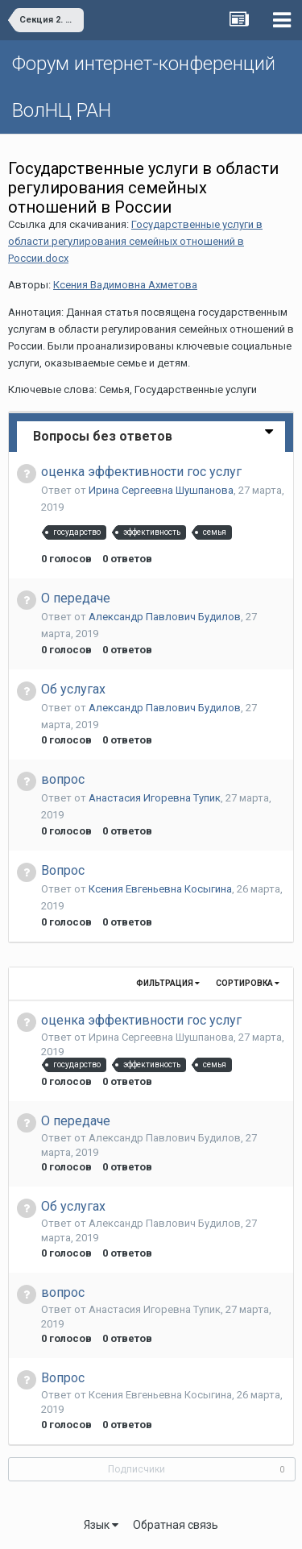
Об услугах (73, 689)
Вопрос (63, 870)
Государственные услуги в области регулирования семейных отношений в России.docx (135, 241)
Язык (101, 1524)
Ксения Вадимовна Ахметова (125, 285)
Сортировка (247, 983)
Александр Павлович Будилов (165, 617)
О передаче (75, 598)
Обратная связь (175, 1524)
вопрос (63, 779)
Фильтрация (168, 983)
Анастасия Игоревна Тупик (155, 798)
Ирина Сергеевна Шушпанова (161, 490)
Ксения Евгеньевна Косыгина (160, 889)
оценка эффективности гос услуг (141, 471)
